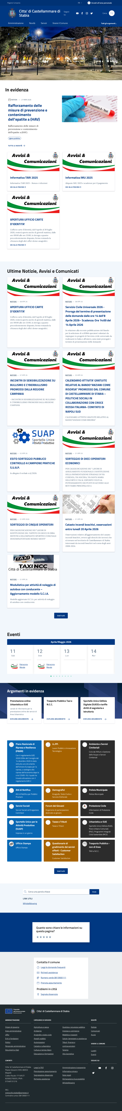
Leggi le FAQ (39, 1067)
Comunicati (95, 1030)
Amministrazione (15, 23)
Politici (7, 1042)
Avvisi (93, 1034)
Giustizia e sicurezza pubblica (73, 1027)
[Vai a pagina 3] (56, 676)
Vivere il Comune (60, 23)
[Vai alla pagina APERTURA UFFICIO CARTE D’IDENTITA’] (18, 245)
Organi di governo (12, 1027)
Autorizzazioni (39, 1042)
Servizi (44, 23)
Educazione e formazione (43, 1053)
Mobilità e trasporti (69, 1034)
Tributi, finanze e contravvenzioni (68, 1044)
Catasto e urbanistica (42, 1046)
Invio (94, 891)
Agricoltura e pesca (41, 1027)
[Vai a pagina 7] (68, 676)
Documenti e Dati (12, 1049)
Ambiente (38, 1030)
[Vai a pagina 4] (59, 676)
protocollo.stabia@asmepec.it (17, 1092)
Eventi (93, 1054)
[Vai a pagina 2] (53, 676)
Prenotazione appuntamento (45, 1071)
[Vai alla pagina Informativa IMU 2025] (73, 187)
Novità (32, 23)
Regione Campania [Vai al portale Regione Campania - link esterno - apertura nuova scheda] (13, 3)
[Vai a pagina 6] (65, 676)
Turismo (65, 1049)
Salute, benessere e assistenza (74, 1038)
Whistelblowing (68, 1082)
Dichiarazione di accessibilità (73, 1078)
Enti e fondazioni (11, 1038)
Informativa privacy (70, 1071)
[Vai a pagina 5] (62, 676)
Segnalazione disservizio (43, 1075)
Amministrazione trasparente (74, 1067)
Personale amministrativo (15, 1046)
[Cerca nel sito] (112, 13)
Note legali (66, 1075)
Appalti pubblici (40, 1038)
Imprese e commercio (70, 1030)
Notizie (94, 1027)
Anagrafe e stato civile (43, 1034)
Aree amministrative (13, 1030)
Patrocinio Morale (24, 666)
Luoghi (93, 1050)
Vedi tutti (61, 615)
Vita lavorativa (68, 1053)
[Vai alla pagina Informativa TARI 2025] (18, 187)
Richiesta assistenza (42, 1078)
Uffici (7, 1034)
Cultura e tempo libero (42, 1049)
